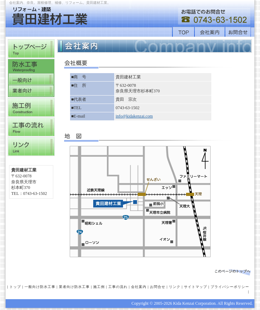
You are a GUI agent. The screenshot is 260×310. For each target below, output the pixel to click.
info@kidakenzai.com (134, 116)
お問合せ (157, 287)
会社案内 (138, 287)
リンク (174, 287)
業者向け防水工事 (74, 287)
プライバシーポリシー (230, 287)
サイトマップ (195, 287)
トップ (15, 287)
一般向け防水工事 (40, 287)
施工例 (99, 287)
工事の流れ (118, 287)
